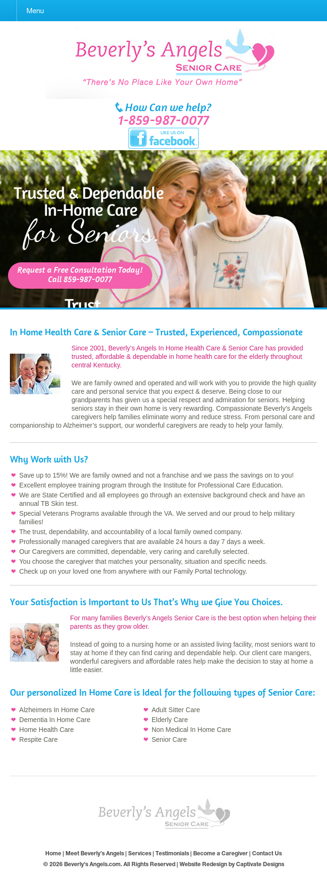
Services (139, 853)
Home (53, 853)
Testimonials (172, 853)
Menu (35, 11)
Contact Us (267, 853)
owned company (216, 532)
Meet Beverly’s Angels (94, 853)
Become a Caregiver (220, 853)
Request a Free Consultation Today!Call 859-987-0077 (80, 275)
